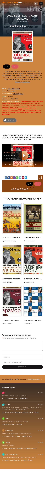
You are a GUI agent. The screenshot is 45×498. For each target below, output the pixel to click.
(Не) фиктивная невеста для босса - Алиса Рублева (20, 412)
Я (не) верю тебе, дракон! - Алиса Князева (17, 436)
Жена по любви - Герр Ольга (12, 424)
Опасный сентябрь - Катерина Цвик (14, 398)
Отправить (22, 367)
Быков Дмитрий (18, 93)
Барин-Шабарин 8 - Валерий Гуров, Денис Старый (19, 448)
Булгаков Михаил (14, 88)
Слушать (9, 120)
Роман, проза (11, 91)
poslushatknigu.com (9, 379)
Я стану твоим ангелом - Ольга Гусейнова (17, 460)
